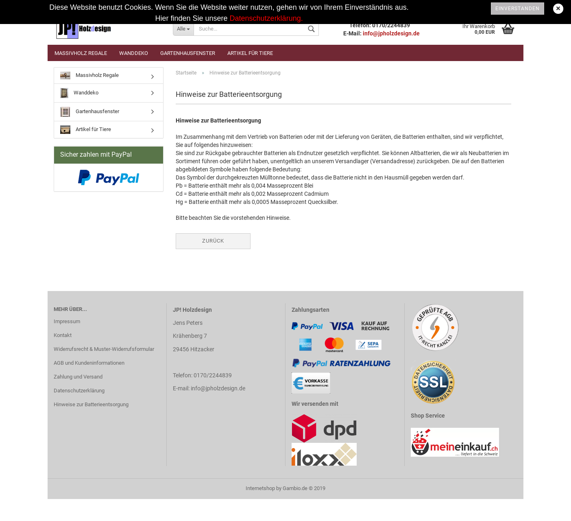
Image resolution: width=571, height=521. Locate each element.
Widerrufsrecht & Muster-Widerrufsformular (104, 349)
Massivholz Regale (80, 53)
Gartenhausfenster (187, 53)
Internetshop (260, 488)
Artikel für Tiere (250, 53)
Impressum (67, 321)
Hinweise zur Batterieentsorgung (91, 404)
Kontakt (63, 335)
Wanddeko (133, 53)
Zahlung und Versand (78, 377)
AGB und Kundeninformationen (89, 363)
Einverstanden (517, 8)
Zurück (213, 241)
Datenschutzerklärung (79, 390)
